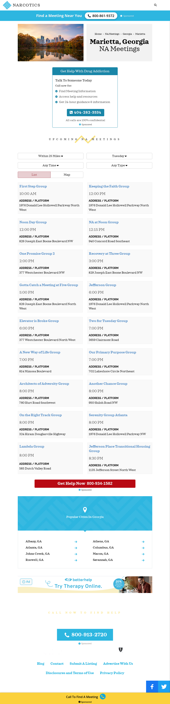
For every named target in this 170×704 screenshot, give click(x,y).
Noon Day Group (33, 222)
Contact (57, 664)
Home (98, 34)
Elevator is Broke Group (39, 321)
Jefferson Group (102, 285)
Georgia (127, 34)
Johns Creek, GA (38, 554)
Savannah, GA (103, 560)
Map (67, 175)
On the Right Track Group (40, 415)
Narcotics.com (22, 686)
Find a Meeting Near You (59, 15)
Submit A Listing (83, 664)
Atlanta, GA (34, 547)
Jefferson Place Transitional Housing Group (119, 448)
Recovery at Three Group (109, 253)
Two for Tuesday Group (108, 321)
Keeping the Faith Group (109, 186)
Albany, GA (34, 541)
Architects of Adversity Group (44, 383)
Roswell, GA (35, 560)
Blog (40, 664)
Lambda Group (31, 446)
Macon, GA (101, 554)
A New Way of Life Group (39, 352)
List (34, 175)
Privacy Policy (112, 673)
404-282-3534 (85, 112)
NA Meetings (112, 34)
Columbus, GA (103, 547)
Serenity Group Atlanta (108, 415)
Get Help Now (85, 483)
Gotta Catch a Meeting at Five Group (48, 285)
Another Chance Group (108, 383)
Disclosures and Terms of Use (70, 673)
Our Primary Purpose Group (112, 352)
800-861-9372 (101, 15)
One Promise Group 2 (37, 253)
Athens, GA (101, 541)
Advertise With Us (118, 664)
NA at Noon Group (104, 222)
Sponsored (85, 702)
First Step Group (33, 186)
